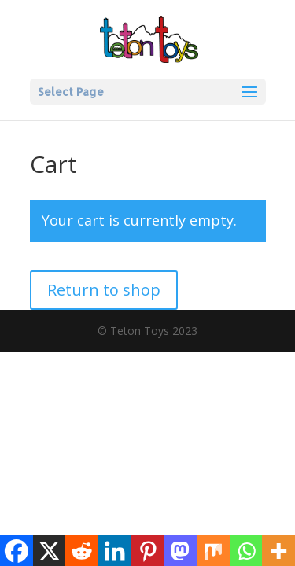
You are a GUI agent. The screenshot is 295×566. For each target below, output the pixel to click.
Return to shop (103, 289)
